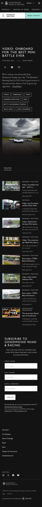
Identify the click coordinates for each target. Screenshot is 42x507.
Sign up (10, 397)
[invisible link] (21, 189)
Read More (17, 86)
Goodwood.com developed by (17, 498)
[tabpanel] (21, 251)
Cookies (9, 494)
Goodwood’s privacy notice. (13, 407)
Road (4, 442)
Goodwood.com (7, 455)
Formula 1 (6, 9)
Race (3, 447)
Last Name (10, 372)
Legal (3, 494)
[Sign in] (39, 3)
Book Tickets (34, 15)
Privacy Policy (8, 411)
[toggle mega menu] (2, 3)
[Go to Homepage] (14, 3)
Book (31, 3)
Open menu (21, 16)
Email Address (12, 384)
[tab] (7, 167)
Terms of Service (19, 411)
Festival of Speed (21, 9)
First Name (10, 361)
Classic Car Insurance (9, 451)
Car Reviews (6, 434)
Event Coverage (7, 438)
